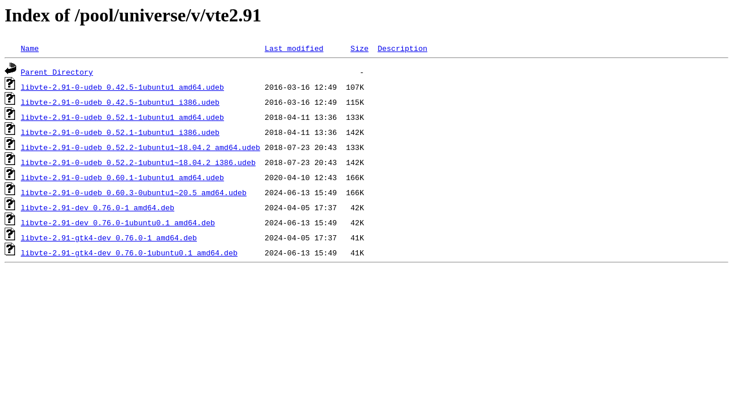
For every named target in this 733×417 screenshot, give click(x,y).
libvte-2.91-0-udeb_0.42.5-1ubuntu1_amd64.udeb (122, 87)
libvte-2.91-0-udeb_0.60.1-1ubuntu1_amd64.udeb (122, 177)
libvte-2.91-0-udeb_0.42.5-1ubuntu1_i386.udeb (120, 102)
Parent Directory (57, 72)
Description (402, 48)
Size (359, 48)
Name (30, 48)
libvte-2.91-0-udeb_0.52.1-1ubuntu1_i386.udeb (120, 132)
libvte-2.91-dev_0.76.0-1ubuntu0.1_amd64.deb (118, 222)
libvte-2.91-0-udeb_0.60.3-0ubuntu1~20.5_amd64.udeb (134, 192)
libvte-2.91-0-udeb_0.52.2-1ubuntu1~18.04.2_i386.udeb (138, 162)
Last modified (294, 48)
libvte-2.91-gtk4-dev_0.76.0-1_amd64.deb (109, 237)
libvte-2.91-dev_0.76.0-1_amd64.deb (97, 207)
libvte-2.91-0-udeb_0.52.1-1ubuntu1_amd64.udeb (122, 117)
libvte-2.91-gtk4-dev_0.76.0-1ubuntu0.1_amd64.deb (129, 252)
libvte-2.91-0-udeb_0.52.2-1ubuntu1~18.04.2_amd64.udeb (140, 147)
